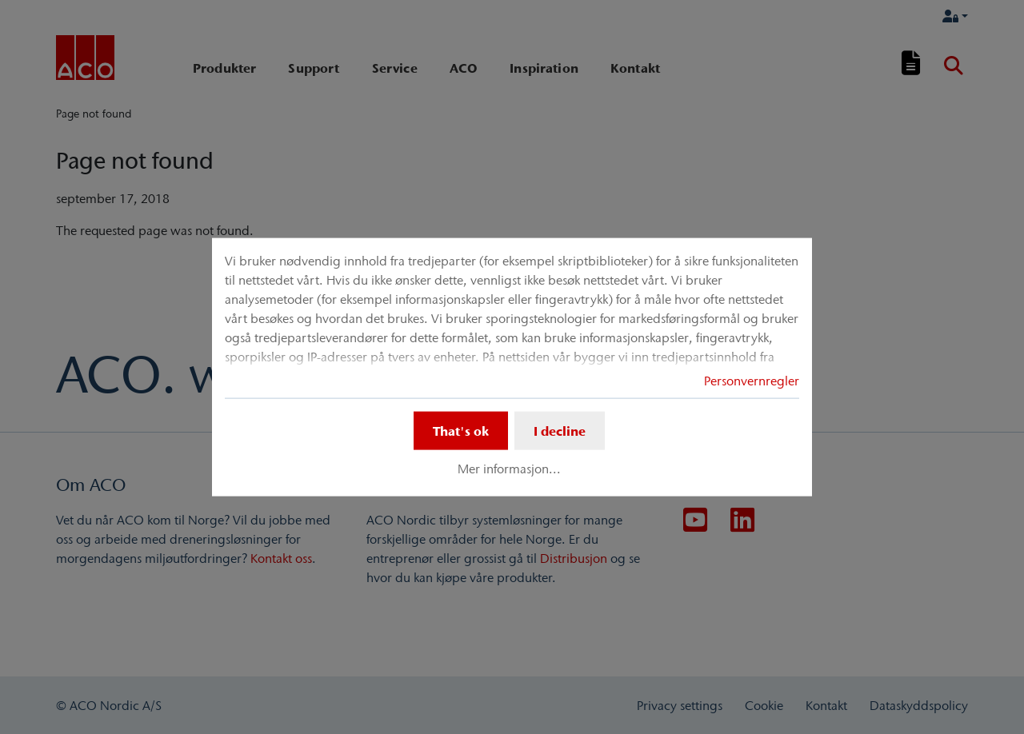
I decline (560, 431)
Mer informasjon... (509, 469)
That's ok (461, 431)
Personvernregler (751, 381)
